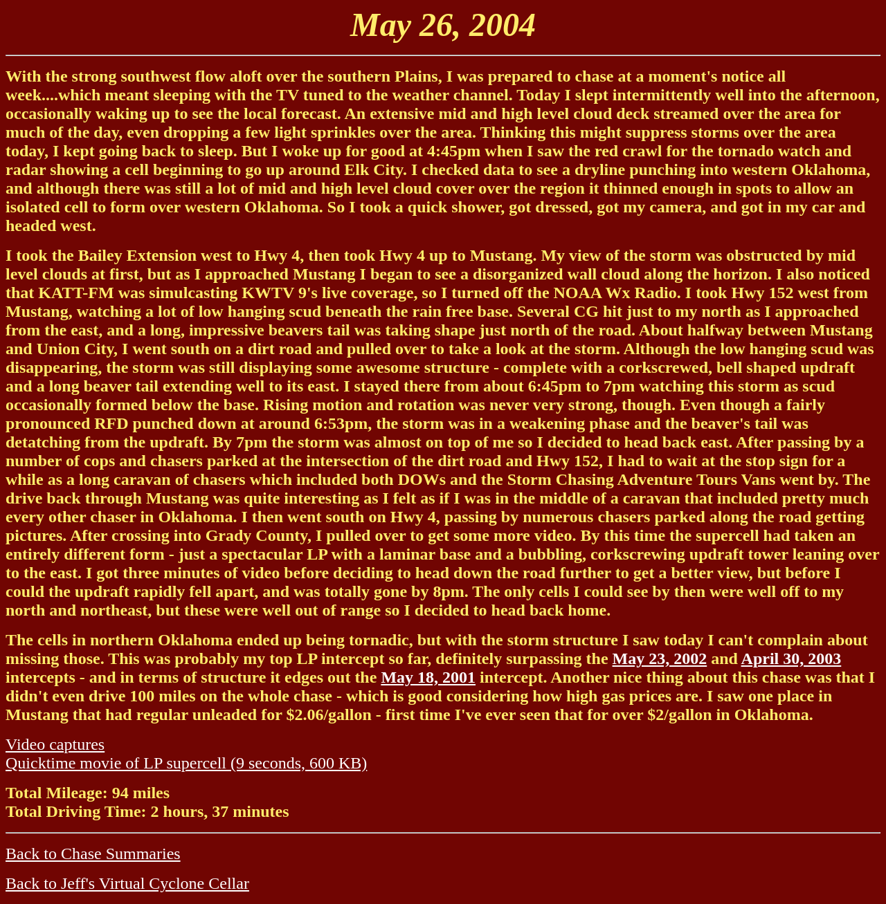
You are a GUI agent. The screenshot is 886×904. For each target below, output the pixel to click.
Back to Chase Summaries (93, 854)
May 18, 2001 (428, 677)
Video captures (55, 744)
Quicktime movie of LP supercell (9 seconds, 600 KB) (186, 763)
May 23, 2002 (660, 658)
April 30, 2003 (791, 658)
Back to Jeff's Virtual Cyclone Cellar (127, 883)
